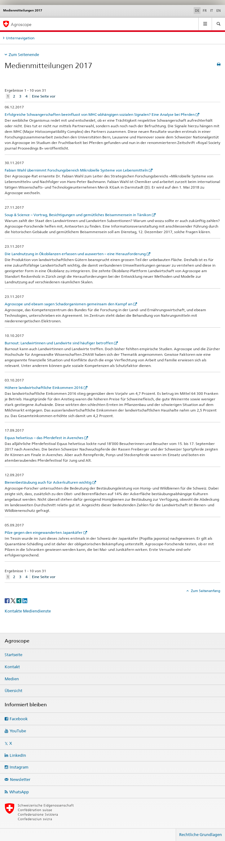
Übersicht (13, 690)
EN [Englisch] (218, 10)
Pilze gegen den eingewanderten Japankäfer (43, 532)
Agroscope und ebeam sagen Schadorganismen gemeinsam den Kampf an (68, 304)
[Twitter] (13, 600)
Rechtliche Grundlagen (200, 834)
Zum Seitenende (24, 54)
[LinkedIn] (24, 600)
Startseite (13, 654)
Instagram (19, 767)
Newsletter (20, 779)
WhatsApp (19, 791)
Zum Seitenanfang (205, 591)
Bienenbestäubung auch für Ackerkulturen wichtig (48, 482)
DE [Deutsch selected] (197, 10)
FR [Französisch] (205, 10)
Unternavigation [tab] (20, 38)
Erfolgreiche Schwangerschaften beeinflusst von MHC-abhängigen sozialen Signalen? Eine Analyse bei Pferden (100, 114)
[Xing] (19, 600)
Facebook (19, 718)
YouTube (18, 730)
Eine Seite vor (43, 96)
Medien (12, 678)
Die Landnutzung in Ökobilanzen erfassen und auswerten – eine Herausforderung (75, 253)
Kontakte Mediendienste (28, 610)
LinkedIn (18, 755)
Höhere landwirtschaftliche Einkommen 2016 (44, 387)
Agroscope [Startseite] (21, 24)
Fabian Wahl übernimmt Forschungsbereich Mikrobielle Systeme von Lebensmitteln (76, 170)
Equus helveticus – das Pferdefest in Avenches (44, 437)
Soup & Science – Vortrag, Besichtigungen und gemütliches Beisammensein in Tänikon (78, 214)
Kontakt (12, 666)
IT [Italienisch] (211, 10)
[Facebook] (8, 600)
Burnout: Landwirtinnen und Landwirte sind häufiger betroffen (59, 343)
